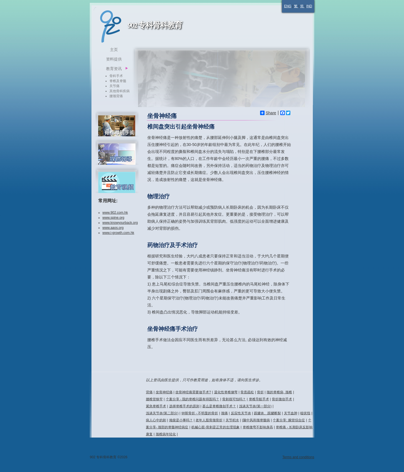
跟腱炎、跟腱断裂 (267, 413)
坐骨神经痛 (164, 392)
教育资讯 (114, 68)
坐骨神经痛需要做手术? (193, 392)
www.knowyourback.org (120, 223)
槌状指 (305, 413)
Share (268, 113)
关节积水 (232, 420)
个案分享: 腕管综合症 (289, 420)
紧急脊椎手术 (156, 406)
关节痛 (114, 86)
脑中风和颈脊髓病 (256, 420)
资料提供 (114, 59)
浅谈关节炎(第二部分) (162, 413)
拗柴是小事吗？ (181, 420)
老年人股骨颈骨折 (209, 420)
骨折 (260, 392)
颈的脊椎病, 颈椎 (279, 392)
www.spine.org (113, 218)
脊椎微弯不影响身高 (258, 427)
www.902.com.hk (115, 213)
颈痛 (224, 413)
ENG (287, 6)
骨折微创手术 (282, 399)
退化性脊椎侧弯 (226, 392)
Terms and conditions (298, 457)
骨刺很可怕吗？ (234, 399)
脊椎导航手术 (259, 399)
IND (309, 6)
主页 (114, 49)
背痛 (149, 392)
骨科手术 (116, 76)
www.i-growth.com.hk (118, 233)
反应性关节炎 (241, 413)
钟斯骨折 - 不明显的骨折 (200, 413)
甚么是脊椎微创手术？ (219, 406)
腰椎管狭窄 (154, 399)
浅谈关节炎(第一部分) (255, 406)
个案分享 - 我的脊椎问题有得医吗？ (192, 399)
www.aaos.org (112, 228)
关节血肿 (290, 413)
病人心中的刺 (156, 420)
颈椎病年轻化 (166, 434)
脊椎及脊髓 (117, 81)
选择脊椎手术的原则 (184, 406)
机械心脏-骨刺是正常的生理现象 (215, 427)
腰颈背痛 (116, 96)
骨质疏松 (247, 392)
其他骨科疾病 (119, 91)
